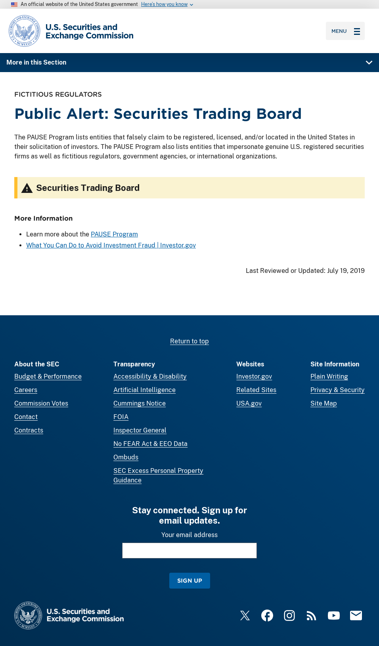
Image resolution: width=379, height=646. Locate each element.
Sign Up (189, 580)
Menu (345, 31)
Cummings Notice (139, 403)
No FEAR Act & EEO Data (150, 444)
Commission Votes (41, 403)
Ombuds (125, 457)
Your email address (189, 535)
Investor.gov (254, 376)
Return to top (189, 341)
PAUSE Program (114, 234)
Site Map (323, 403)
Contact (26, 417)
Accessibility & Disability (150, 376)
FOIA (120, 417)
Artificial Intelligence (144, 390)
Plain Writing (329, 376)
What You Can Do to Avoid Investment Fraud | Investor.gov (111, 245)
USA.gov (249, 403)
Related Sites (256, 390)
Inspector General (140, 430)
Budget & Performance (48, 376)
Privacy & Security (337, 390)
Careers (25, 390)
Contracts (28, 430)
